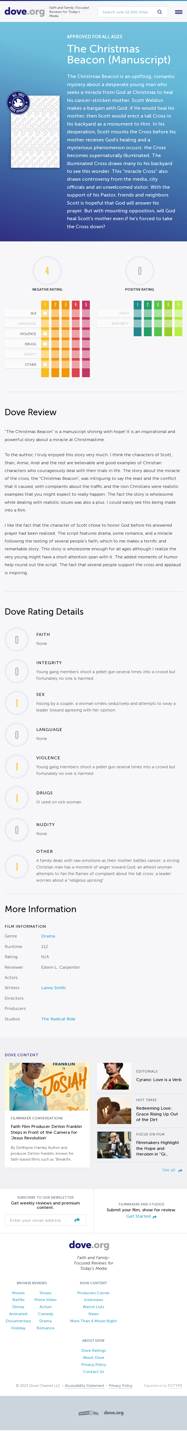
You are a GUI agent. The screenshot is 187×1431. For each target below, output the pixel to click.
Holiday (18, 1329)
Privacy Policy (93, 1365)
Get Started (141, 1217)
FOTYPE (175, 1387)
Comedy (45, 1315)
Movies (18, 1294)
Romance (45, 1329)
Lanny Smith (53, 989)
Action (45, 1308)
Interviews (93, 1301)
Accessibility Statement (84, 1387)
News (93, 1315)
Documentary (18, 1322)
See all (172, 1170)
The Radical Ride (58, 1019)
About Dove (93, 1359)
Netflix (18, 1301)
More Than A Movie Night (93, 1322)
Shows (45, 1294)
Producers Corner (93, 1294)
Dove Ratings (93, 1352)
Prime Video (45, 1301)
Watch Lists (93, 1308)
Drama (48, 937)
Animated (18, 1315)
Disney (18, 1308)
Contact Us (93, 1373)
